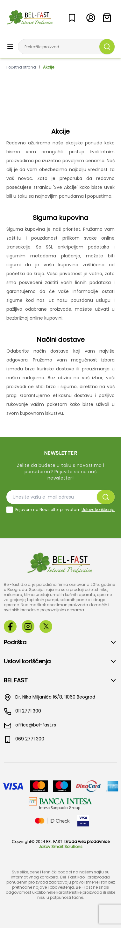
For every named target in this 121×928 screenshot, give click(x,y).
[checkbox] (9, 510)
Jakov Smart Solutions (60, 846)
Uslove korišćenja (98, 509)
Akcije (48, 67)
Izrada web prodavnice (87, 841)
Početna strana (21, 67)
